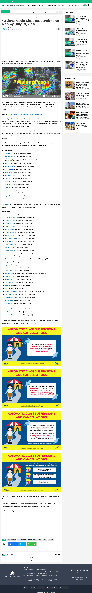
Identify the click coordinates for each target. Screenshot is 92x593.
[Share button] (38, 544)
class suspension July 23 (34, 539)
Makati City (8, 159)
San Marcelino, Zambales (12, 309)
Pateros (7, 190)
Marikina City (8, 172)
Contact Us (41, 588)
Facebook (14, 544)
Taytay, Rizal (8, 285)
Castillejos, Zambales (11, 297)
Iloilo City (7, 247)
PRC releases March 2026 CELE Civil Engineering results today (28, 12)
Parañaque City (9, 181)
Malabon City (8, 163)
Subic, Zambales (10, 315)
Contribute (79, 573)
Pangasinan (8, 270)
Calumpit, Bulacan (10, 226)
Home (29, 5)
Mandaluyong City (10, 166)
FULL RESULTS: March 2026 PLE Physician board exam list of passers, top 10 (82, 65)
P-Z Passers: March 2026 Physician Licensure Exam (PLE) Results (82, 19)
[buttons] (2, 1)
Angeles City (8, 256)
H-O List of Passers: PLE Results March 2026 (82, 30)
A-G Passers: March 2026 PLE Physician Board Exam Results (82, 41)
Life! (75, 5)
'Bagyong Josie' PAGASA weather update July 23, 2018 (26, 114)
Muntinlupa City (9, 175)
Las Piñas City (9, 156)
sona (45, 539)
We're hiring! (79, 579)
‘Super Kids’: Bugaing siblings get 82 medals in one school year (82, 95)
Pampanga (8, 262)
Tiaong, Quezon (9, 273)
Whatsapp (32, 544)
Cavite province (9, 244)
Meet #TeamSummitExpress (79, 577)
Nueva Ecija (8, 267)
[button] (85, 5)
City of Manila (9, 169)
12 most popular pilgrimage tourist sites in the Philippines (82, 104)
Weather (9, 17)
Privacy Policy (64, 588)
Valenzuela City (9, 199)
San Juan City (9, 193)
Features (41, 5)
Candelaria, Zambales (11, 294)
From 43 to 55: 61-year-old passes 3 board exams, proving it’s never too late (82, 85)
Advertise (79, 575)
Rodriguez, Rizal (9, 282)
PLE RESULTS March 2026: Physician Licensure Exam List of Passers (82, 53)
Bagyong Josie (22, 539)
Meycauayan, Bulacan (11, 238)
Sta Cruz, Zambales (11, 312)
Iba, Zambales (9, 300)
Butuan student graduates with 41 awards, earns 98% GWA (81, 126)
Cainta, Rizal (8, 276)
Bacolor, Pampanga (10, 232)
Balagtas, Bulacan (10, 217)
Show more (57, 554)
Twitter (23, 544)
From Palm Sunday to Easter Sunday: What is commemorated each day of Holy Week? (83, 115)
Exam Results (52, 5)
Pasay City (8, 184)
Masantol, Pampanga (11, 259)
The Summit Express (49, 592)
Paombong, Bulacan (11, 241)
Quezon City (6, 204)
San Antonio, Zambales (12, 306)
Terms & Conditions (52, 588)
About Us (33, 588)
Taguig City (8, 196)
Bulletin (70, 5)
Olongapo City (9, 303)
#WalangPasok (12, 539)
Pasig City (8, 187)
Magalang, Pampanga (11, 235)
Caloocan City (9, 153)
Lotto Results (62, 5)
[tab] (28, 5)
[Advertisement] (31, 45)
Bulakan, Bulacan (10, 223)
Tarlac (6, 288)
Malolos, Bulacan (10, 229)
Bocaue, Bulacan (10, 220)
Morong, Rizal (9, 279)
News (34, 5)
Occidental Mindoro (10, 250)
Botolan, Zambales (10, 291)
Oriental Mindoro (10, 253)
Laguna (7, 265)
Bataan (7, 214)
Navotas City (8, 178)
